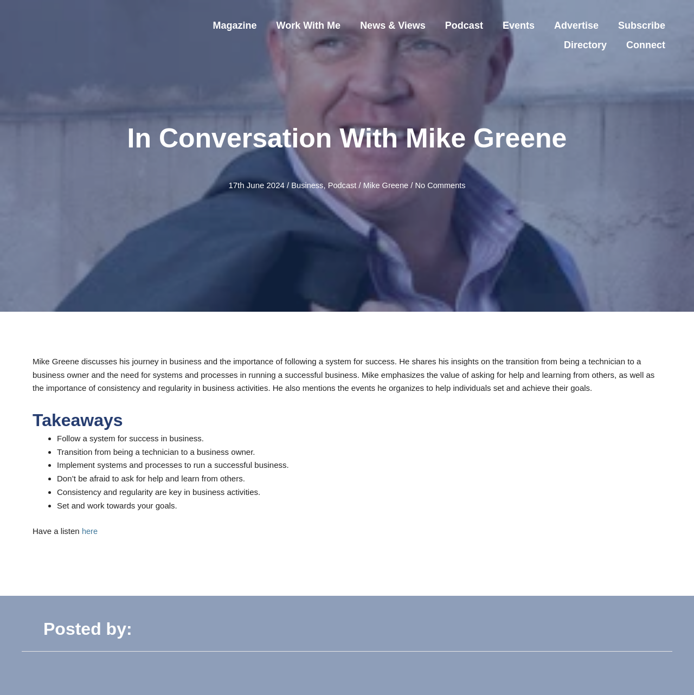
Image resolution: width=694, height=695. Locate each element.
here (90, 531)
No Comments (442, 185)
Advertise (576, 25)
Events (519, 25)
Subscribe (641, 25)
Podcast (464, 25)
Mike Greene (386, 185)
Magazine (235, 25)
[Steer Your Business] (87, 34)
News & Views (393, 25)
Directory (585, 45)
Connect (645, 45)
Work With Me (309, 25)
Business (305, 185)
